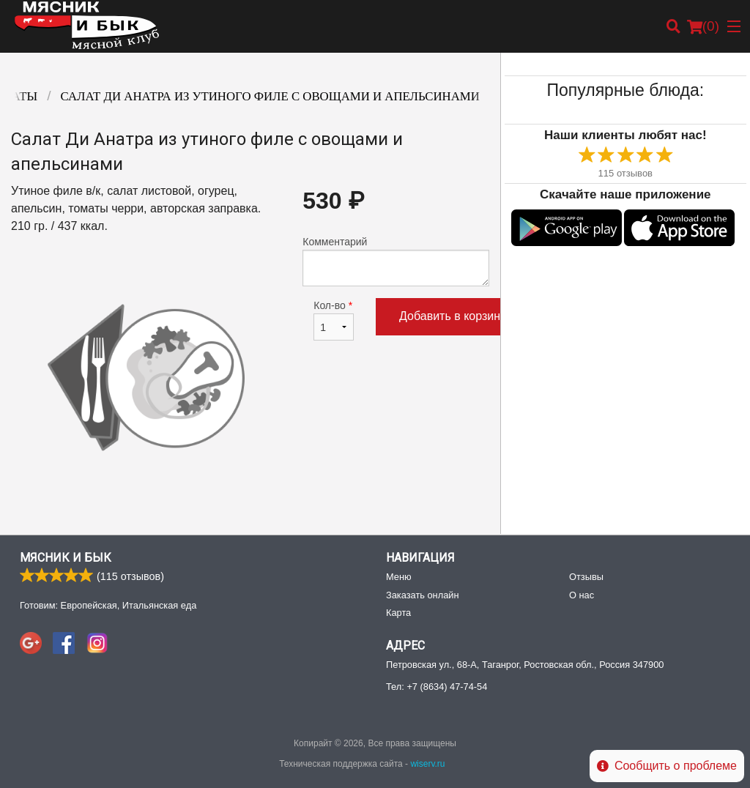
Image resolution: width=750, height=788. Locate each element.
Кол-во (333, 320)
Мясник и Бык (65, 558)
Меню (399, 576)
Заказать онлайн (422, 595)
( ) (703, 26)
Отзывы (586, 576)
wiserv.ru (427, 764)
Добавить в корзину (452, 316)
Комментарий (395, 261)
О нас (581, 595)
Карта (398, 612)
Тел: (436, 686)
